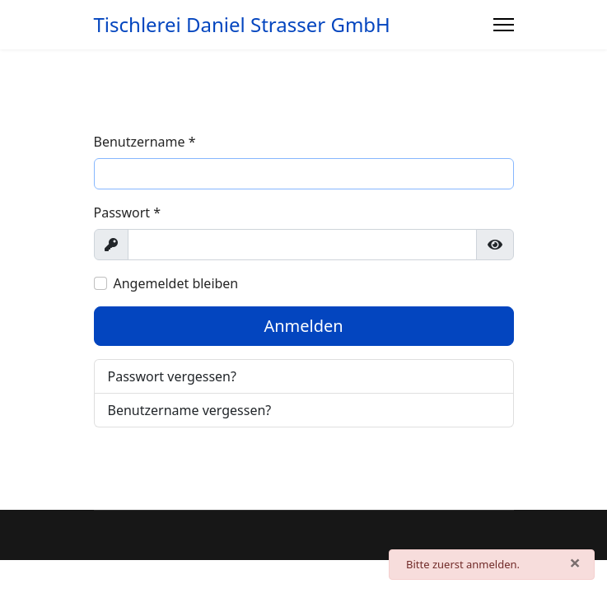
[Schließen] (575, 562)
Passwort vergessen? (172, 376)
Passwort (127, 212)
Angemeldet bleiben (176, 283)
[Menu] (503, 24)
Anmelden (303, 326)
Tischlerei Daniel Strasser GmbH (242, 25)
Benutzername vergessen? (190, 410)
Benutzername (145, 142)
